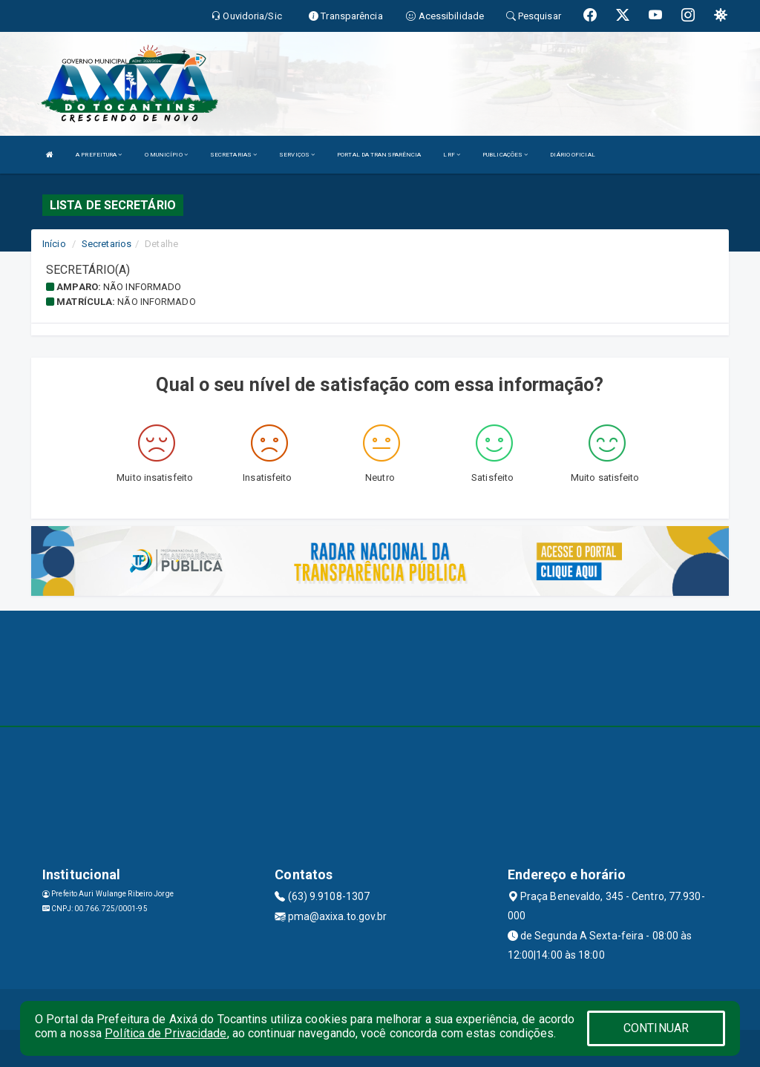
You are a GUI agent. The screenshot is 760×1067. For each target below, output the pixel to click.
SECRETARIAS (233, 154)
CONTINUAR (656, 1028)
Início (54, 243)
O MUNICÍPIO (166, 154)
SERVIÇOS (297, 154)
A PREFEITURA (99, 154)
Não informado (142, 286)
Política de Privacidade (165, 1033)
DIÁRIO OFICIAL (572, 154)
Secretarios (106, 243)
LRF (451, 154)
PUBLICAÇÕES (505, 154)
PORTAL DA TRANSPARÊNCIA (379, 154)
